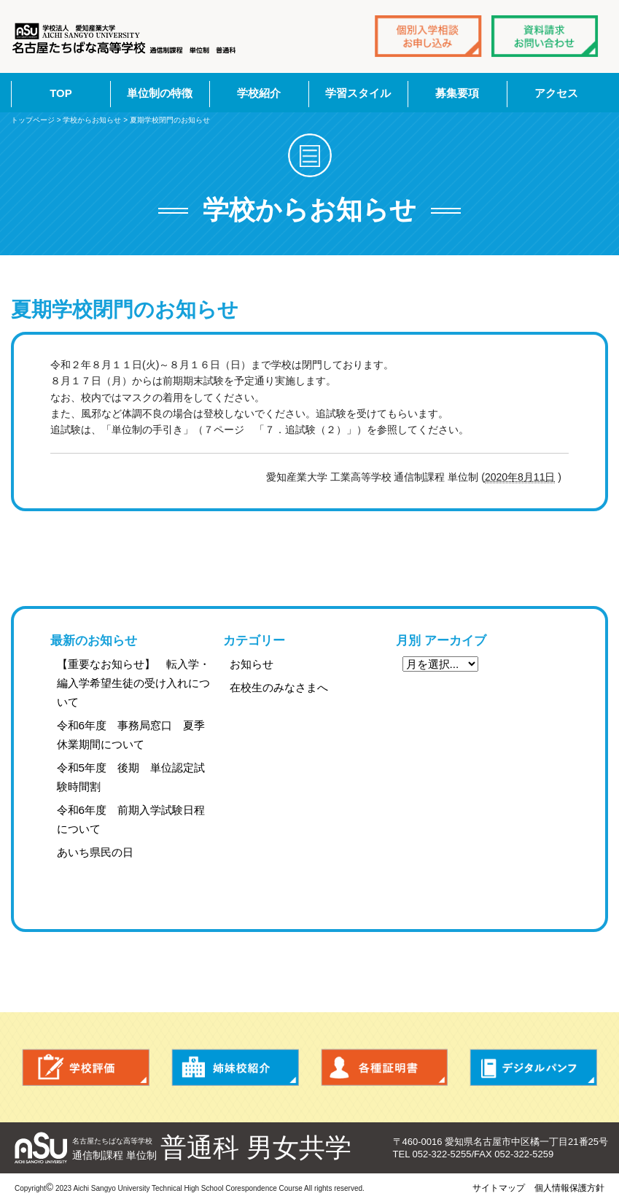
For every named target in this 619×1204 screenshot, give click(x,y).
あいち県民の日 (95, 852)
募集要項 (457, 93)
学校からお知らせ (92, 120)
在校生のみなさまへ (279, 687)
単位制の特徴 (159, 93)
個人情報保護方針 (569, 1188)
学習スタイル (358, 93)
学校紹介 (259, 93)
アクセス (556, 93)
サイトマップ (498, 1188)
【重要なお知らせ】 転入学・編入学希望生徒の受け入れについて (133, 683)
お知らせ (251, 664)
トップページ (33, 120)
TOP (61, 93)
